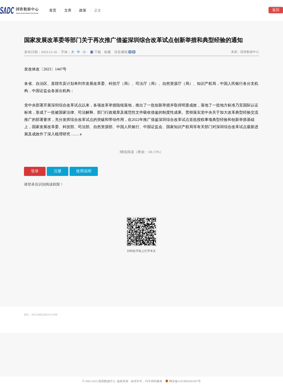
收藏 (107, 52)
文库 (67, 10)
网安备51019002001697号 (183, 381)
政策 (82, 10)
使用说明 (83, 171)
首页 (52, 10)
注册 (57, 171)
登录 (35, 171)
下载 (95, 52)
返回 (275, 10)
